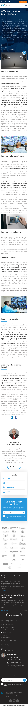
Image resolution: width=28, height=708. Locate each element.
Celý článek (4, 591)
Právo (4, 47)
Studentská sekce (4, 1)
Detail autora (14, 467)
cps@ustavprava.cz (16, 662)
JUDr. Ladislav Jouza (7, 49)
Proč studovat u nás (8, 624)
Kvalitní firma (6, 637)
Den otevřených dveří (8, 627)
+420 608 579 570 (16, 657)
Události (9, 478)
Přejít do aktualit (14, 615)
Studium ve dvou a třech (9, 630)
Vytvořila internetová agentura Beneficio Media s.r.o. (15, 695)
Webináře (5, 635)
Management (8, 487)
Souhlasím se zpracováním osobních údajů (15, 516)
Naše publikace (7, 632)
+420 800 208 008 (16, 659)
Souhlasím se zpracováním (14, 684)
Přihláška (23, 1)
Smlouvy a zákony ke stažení (10, 640)
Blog (6, 483)
